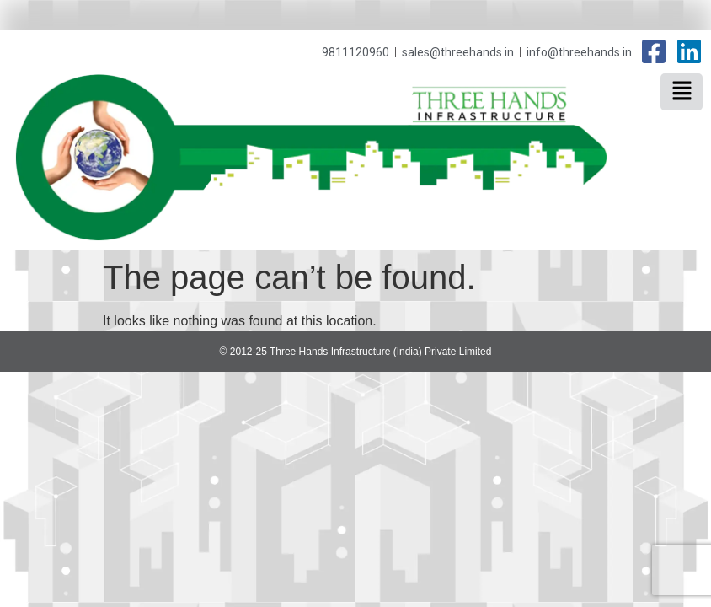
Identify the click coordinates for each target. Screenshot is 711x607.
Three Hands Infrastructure (589, 107)
